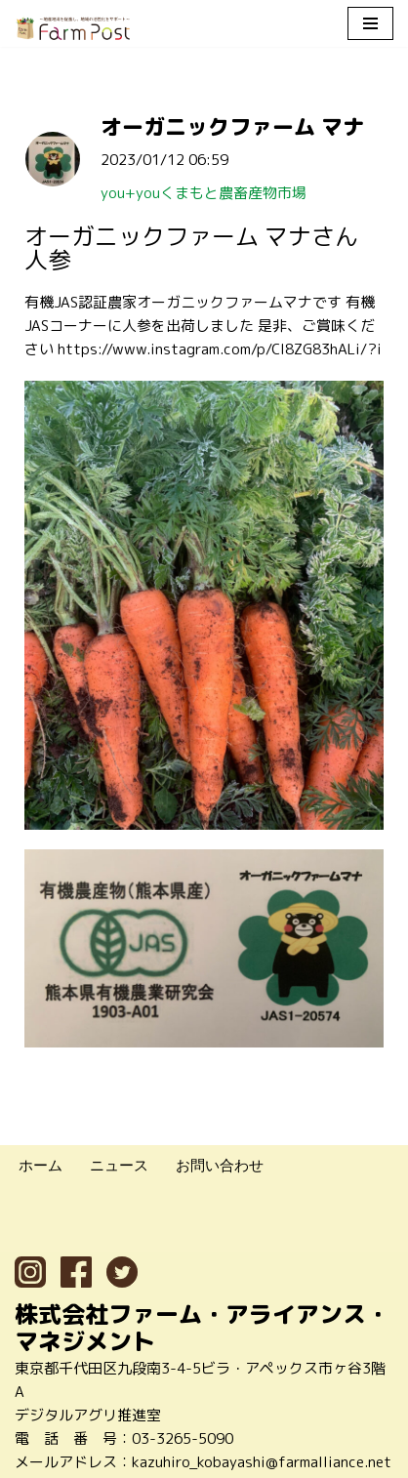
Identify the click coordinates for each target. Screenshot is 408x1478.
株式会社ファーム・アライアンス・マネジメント (202, 1327)
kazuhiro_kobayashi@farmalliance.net (261, 1462)
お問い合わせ (220, 1165)
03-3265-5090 (182, 1438)
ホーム (40, 1165)
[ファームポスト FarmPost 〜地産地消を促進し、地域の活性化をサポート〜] (73, 28)
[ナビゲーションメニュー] (370, 23)
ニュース (119, 1165)
